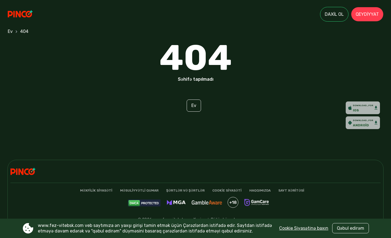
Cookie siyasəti (227, 190)
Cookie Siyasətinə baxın (303, 228)
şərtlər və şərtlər (185, 190)
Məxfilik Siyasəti (96, 190)
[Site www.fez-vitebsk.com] (27, 14)
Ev (10, 31)
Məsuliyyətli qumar (139, 190)
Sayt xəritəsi (291, 190)
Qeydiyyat (367, 14)
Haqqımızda (260, 190)
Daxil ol (334, 14)
